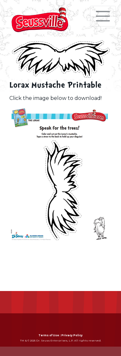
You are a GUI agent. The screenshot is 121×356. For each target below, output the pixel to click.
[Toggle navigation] (103, 16)
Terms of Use (48, 335)
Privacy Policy (72, 335)
